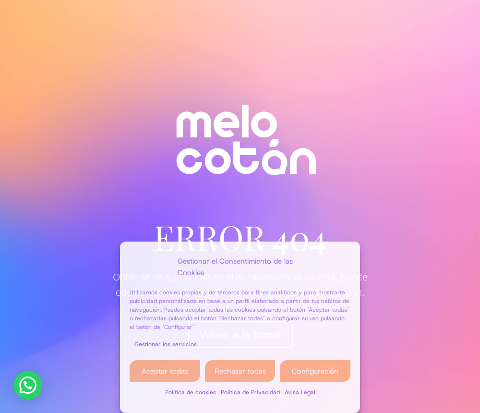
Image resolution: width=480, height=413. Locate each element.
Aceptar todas (165, 371)
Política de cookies (190, 392)
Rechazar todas (240, 371)
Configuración (315, 371)
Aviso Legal (300, 392)
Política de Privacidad (250, 392)
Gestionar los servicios (165, 344)
